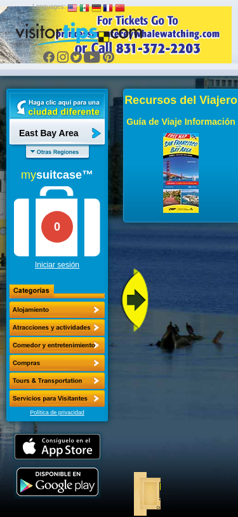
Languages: (48, 6)
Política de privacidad (57, 412)
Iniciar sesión (57, 264)
